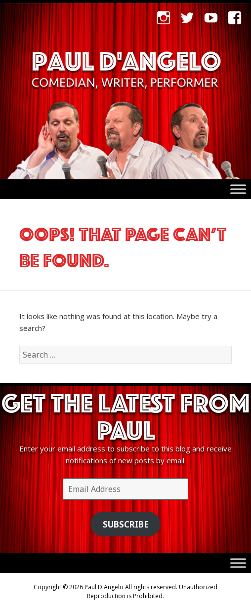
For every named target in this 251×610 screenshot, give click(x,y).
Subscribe (126, 524)
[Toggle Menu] (238, 189)
